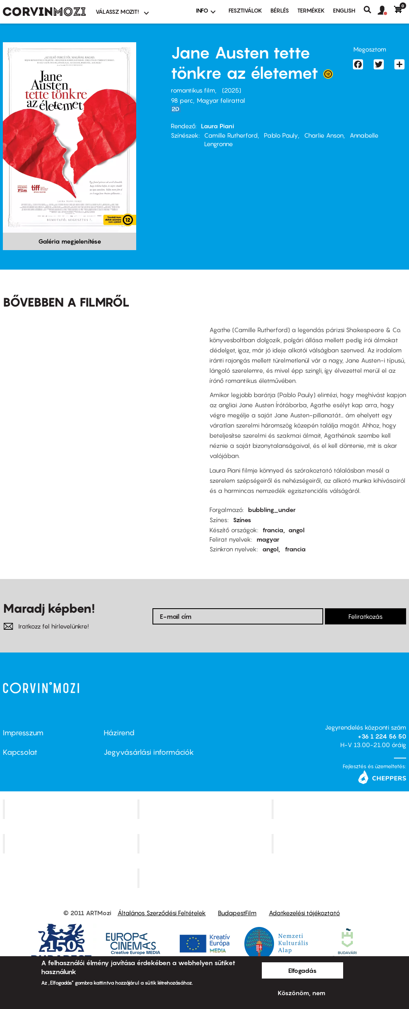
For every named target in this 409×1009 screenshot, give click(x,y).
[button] (386, 10)
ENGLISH (344, 10)
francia (273, 530)
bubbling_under (272, 509)
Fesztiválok (245, 10)
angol (296, 530)
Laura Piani (217, 126)
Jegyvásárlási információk (149, 752)
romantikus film (193, 90)
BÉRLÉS (279, 10)
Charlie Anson (324, 135)
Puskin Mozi (71, 843)
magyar (268, 539)
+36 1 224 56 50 (382, 736)
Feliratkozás (365, 616)
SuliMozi (205, 843)
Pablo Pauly (281, 135)
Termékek (311, 10)
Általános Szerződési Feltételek (161, 912)
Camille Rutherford (231, 135)
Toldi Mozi (205, 877)
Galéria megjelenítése (69, 241)
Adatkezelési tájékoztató (304, 912)
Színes (242, 519)
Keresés (370, 10)
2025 (231, 90)
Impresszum (23, 732)
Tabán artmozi (339, 843)
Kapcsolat (20, 752)
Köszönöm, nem (301, 992)
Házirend (119, 732)
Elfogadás (302, 970)
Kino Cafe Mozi (205, 809)
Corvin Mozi (71, 809)
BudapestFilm (237, 912)
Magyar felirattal (221, 100)
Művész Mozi (340, 809)
